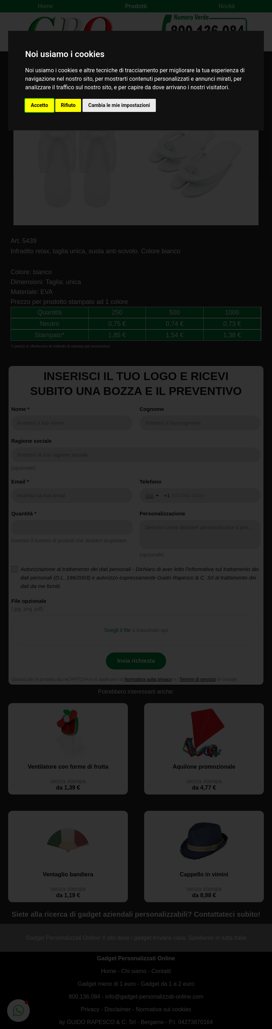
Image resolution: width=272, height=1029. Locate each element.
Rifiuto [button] (68, 105)
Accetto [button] (39, 105)
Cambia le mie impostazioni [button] (119, 105)
